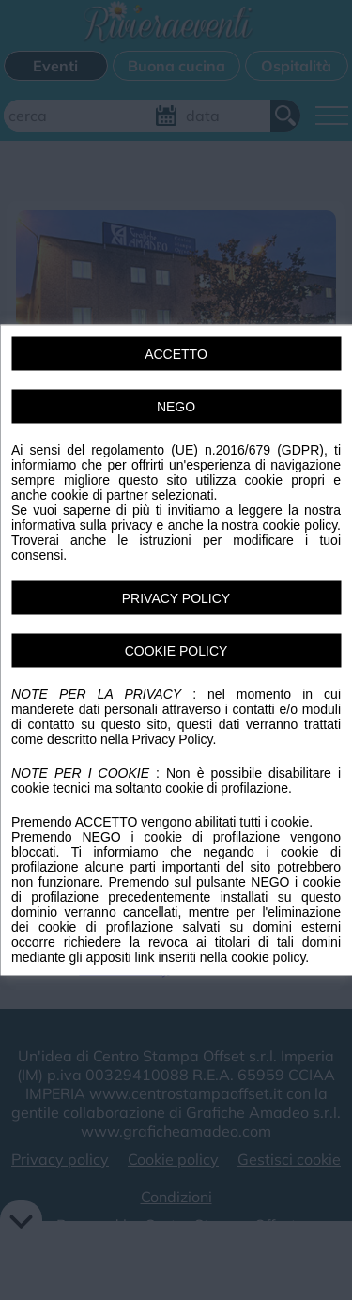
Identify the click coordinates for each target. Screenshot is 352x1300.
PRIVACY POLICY (176, 598)
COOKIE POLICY (176, 650)
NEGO (176, 406)
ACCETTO (176, 354)
